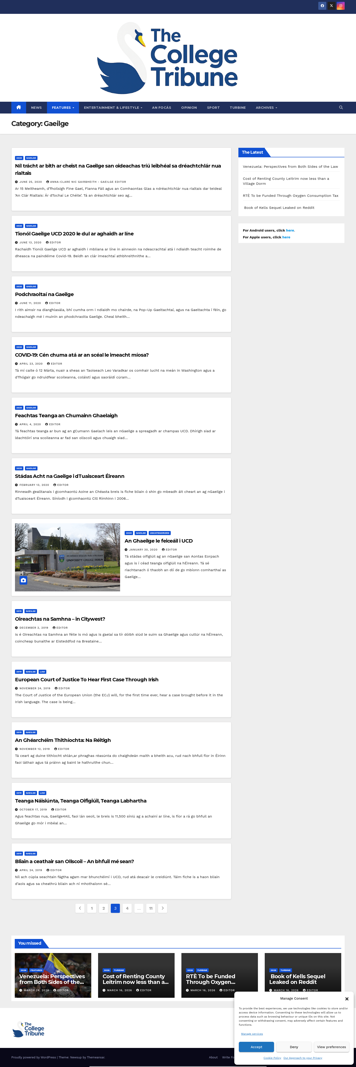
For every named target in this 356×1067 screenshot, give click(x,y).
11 (151, 908)
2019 (19, 611)
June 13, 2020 (31, 242)
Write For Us (231, 1057)
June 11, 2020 (31, 303)
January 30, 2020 (144, 549)
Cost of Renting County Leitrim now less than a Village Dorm (134, 982)
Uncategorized (159, 533)
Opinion (189, 108)
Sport (213, 108)
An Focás (161, 108)
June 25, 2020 (31, 181)
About (213, 1057)
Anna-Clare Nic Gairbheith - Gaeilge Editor (86, 181)
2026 (23, 970)
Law (42, 671)
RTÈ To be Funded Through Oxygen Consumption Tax (291, 195)
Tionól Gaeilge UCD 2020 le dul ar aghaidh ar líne (74, 234)
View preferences (331, 1047)
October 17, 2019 (34, 809)
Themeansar (95, 1057)
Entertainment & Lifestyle (112, 108)
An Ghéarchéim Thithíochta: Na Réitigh (63, 740)
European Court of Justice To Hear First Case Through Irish (86, 680)
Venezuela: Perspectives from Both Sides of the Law (290, 166)
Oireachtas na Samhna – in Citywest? (60, 619)
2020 (19, 158)
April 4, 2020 (31, 424)
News (36, 108)
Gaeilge (31, 158)
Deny (294, 1047)
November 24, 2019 (36, 688)
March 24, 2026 (37, 990)
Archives (265, 108)
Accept (256, 1047)
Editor (53, 242)
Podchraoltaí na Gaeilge (44, 294)
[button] (347, 998)
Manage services (252, 1033)
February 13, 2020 (35, 485)
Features (62, 108)
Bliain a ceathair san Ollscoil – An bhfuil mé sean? (74, 861)
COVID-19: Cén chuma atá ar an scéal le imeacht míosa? (82, 355)
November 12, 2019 (35, 749)
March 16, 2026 (120, 990)
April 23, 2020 (32, 363)
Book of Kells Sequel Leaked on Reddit (278, 207)
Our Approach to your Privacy (302, 1058)
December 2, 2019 (34, 627)
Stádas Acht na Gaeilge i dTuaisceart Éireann (69, 476)
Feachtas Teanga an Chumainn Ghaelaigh (66, 415)
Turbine (238, 108)
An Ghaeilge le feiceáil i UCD (158, 541)
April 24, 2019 (31, 870)
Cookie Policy (272, 1058)
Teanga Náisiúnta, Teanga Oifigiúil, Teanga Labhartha (80, 801)
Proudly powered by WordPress (34, 1057)
